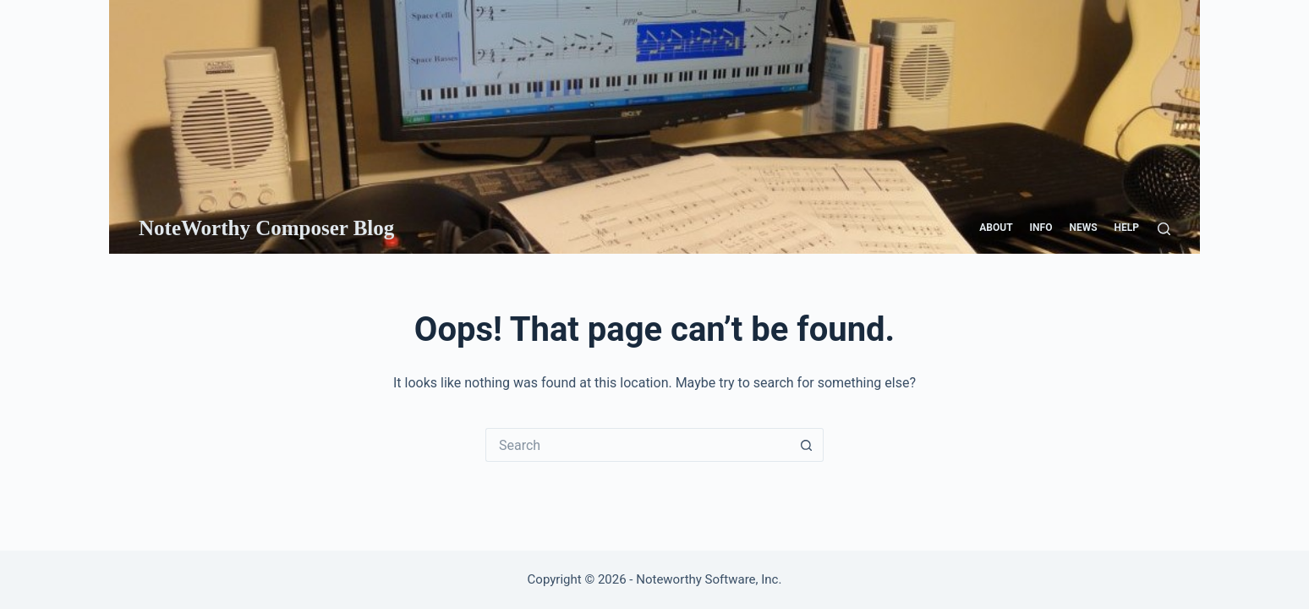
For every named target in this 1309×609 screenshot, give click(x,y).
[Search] (1164, 228)
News (1083, 227)
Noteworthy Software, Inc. (708, 579)
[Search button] (807, 445)
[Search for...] (637, 445)
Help (1127, 227)
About (995, 227)
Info (1041, 227)
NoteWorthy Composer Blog (266, 228)
